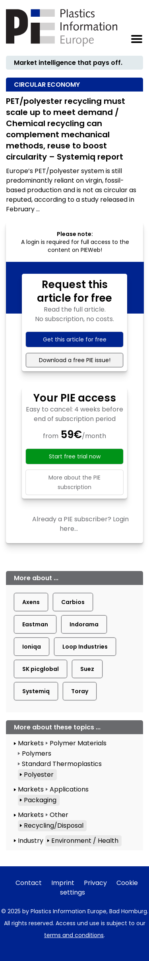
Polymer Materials (78, 743)
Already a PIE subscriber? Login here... (80, 524)
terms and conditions (74, 935)
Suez (87, 669)
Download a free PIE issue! (74, 360)
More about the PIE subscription (74, 482)
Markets (31, 743)
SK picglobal (40, 669)
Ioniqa (31, 647)
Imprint (62, 882)
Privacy (95, 882)
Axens (31, 602)
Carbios (73, 602)
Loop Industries (85, 647)
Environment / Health (84, 840)
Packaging (40, 800)
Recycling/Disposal (53, 825)
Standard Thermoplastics (62, 763)
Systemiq (36, 691)
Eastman (35, 624)
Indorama (84, 624)
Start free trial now (75, 456)
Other (59, 814)
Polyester (39, 774)
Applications (69, 789)
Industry (30, 840)
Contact (28, 882)
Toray (79, 691)
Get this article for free (74, 339)
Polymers (36, 753)
